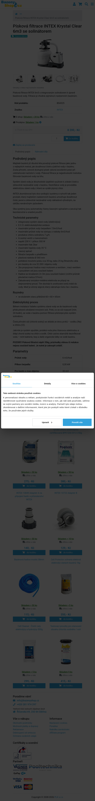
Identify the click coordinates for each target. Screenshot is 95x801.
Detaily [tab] (47, 383)
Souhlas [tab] (16, 383)
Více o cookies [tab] (78, 383)
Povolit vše (77, 422)
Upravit (47, 422)
